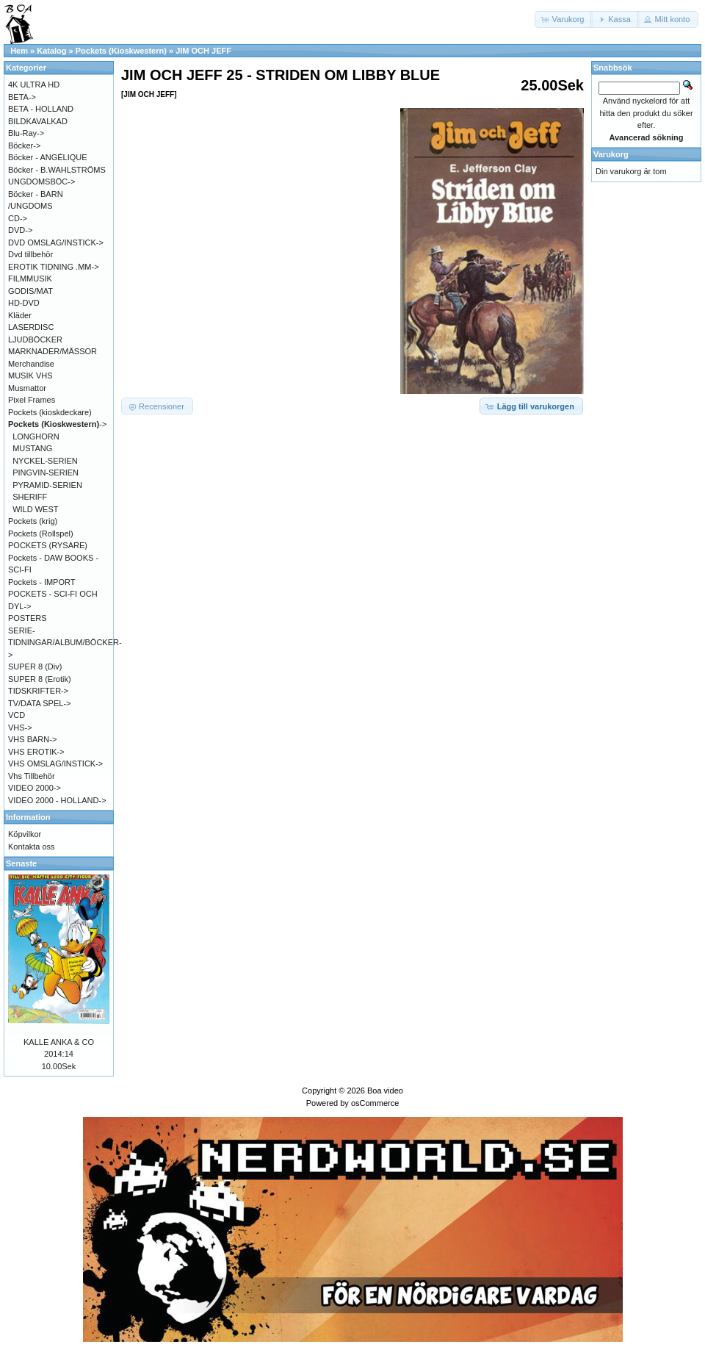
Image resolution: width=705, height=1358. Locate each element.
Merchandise (31, 363)
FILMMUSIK (30, 278)
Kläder (20, 315)
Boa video (385, 1090)
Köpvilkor (24, 834)
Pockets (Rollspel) (40, 533)
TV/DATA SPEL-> (39, 703)
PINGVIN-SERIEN (45, 472)
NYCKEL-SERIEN (45, 460)
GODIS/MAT (30, 291)
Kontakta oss (31, 846)
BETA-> (22, 97)
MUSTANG (32, 448)
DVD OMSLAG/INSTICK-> (56, 242)
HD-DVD (24, 302)
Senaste (21, 863)
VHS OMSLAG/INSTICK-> (55, 763)
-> (57, 424)
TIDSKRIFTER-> (38, 690)
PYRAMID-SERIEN (47, 485)
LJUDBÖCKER (35, 339)
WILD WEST (35, 509)
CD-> (17, 218)
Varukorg (611, 154)
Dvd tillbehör (30, 254)
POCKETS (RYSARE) (47, 545)
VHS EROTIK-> (36, 751)
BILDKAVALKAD (38, 121)
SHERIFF (29, 496)
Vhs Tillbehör (31, 776)
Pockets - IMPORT (41, 582)
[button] (564, 19)
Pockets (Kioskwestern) (121, 50)
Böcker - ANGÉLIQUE (47, 157)
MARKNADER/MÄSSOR (52, 351)
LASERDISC (31, 327)
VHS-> (20, 727)
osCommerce (375, 1103)
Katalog (51, 50)
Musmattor (27, 388)
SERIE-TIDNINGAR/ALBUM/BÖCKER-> (65, 642)
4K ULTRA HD (33, 84)
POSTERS (27, 618)
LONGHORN (35, 436)
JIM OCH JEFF (203, 50)
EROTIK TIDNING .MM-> (53, 266)
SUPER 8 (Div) (35, 666)
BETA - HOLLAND (40, 108)
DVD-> (20, 230)
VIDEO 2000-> (34, 787)
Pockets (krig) (32, 521)
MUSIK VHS (30, 375)
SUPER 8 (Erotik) (39, 679)
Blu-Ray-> (26, 133)
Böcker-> (24, 145)
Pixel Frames (31, 399)
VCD (16, 715)
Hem (19, 50)
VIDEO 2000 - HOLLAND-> (57, 800)
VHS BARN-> (32, 739)
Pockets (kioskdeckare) (50, 412)
